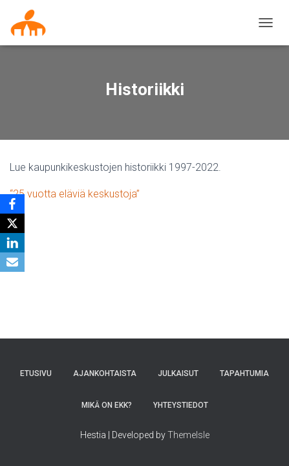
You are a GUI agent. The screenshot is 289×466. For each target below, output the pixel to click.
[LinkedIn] (12, 242)
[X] (12, 223)
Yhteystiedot (180, 405)
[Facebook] (12, 204)
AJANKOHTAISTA (104, 373)
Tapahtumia (244, 373)
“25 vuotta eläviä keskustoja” (75, 194)
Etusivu (36, 373)
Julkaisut (178, 373)
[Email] (12, 262)
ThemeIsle (188, 435)
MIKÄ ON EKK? (106, 405)
